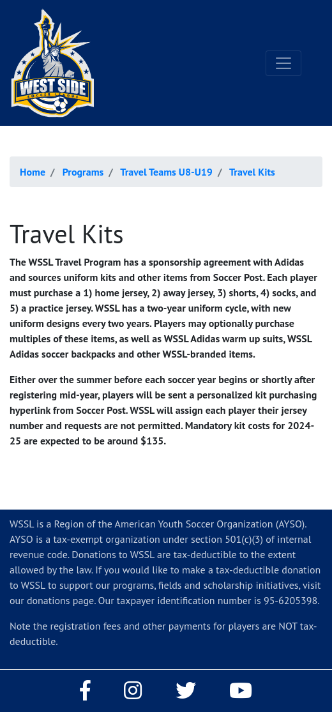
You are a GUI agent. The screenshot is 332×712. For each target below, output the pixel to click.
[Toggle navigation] (283, 63)
